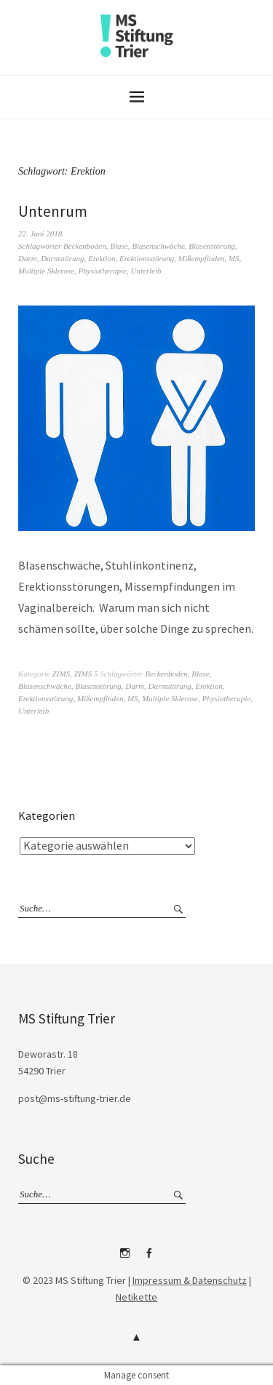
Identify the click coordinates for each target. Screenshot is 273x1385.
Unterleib (146, 270)
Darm (27, 258)
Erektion (101, 258)
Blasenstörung (212, 246)
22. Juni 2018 (40, 233)
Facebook (148, 1258)
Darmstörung (62, 258)
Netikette (136, 1297)
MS (234, 258)
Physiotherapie (102, 270)
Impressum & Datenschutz (189, 1280)
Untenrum (52, 211)
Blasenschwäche (158, 246)
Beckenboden (84, 246)
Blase (118, 246)
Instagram (124, 1258)
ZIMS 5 (86, 673)
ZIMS (61, 673)
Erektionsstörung (146, 258)
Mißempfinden (201, 258)
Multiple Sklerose (46, 270)
